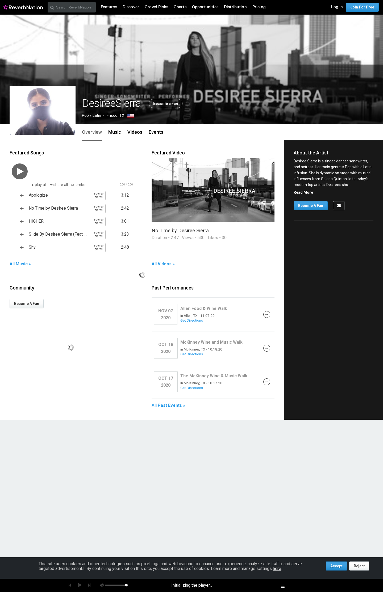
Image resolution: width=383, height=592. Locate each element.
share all (59, 185)
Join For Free (362, 7)
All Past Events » (168, 405)
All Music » (20, 264)
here (277, 568)
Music (114, 132)
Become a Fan (165, 103)
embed (79, 185)
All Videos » (163, 264)
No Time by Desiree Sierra (180, 230)
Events (156, 132)
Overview (92, 132)
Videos (134, 132)
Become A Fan (26, 303)
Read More (303, 192)
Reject (359, 566)
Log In (337, 7)
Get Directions (191, 320)
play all (41, 185)
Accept (336, 566)
